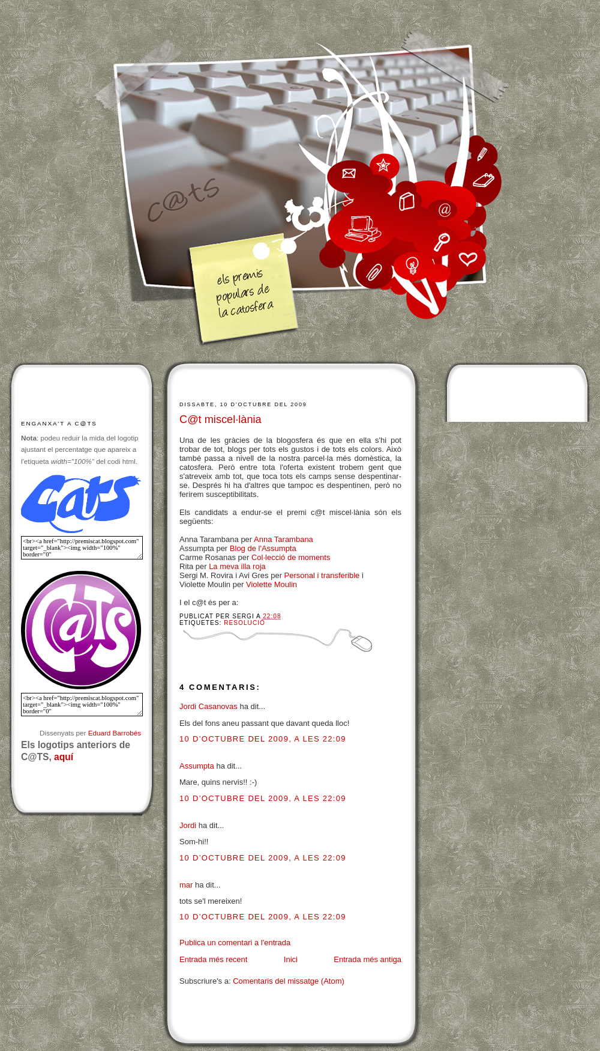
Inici (291, 959)
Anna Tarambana (283, 539)
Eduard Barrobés (114, 733)
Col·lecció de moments (291, 557)
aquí (63, 757)
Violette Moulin (271, 584)
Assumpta (196, 765)
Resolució (244, 623)
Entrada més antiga (367, 959)
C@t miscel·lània (220, 419)
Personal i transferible (322, 575)
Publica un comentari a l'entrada (234, 942)
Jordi (187, 825)
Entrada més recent (213, 959)
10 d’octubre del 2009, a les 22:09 (262, 738)
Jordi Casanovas (208, 706)
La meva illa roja (237, 566)
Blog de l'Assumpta (263, 548)
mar (186, 884)
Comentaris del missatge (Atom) (288, 981)
